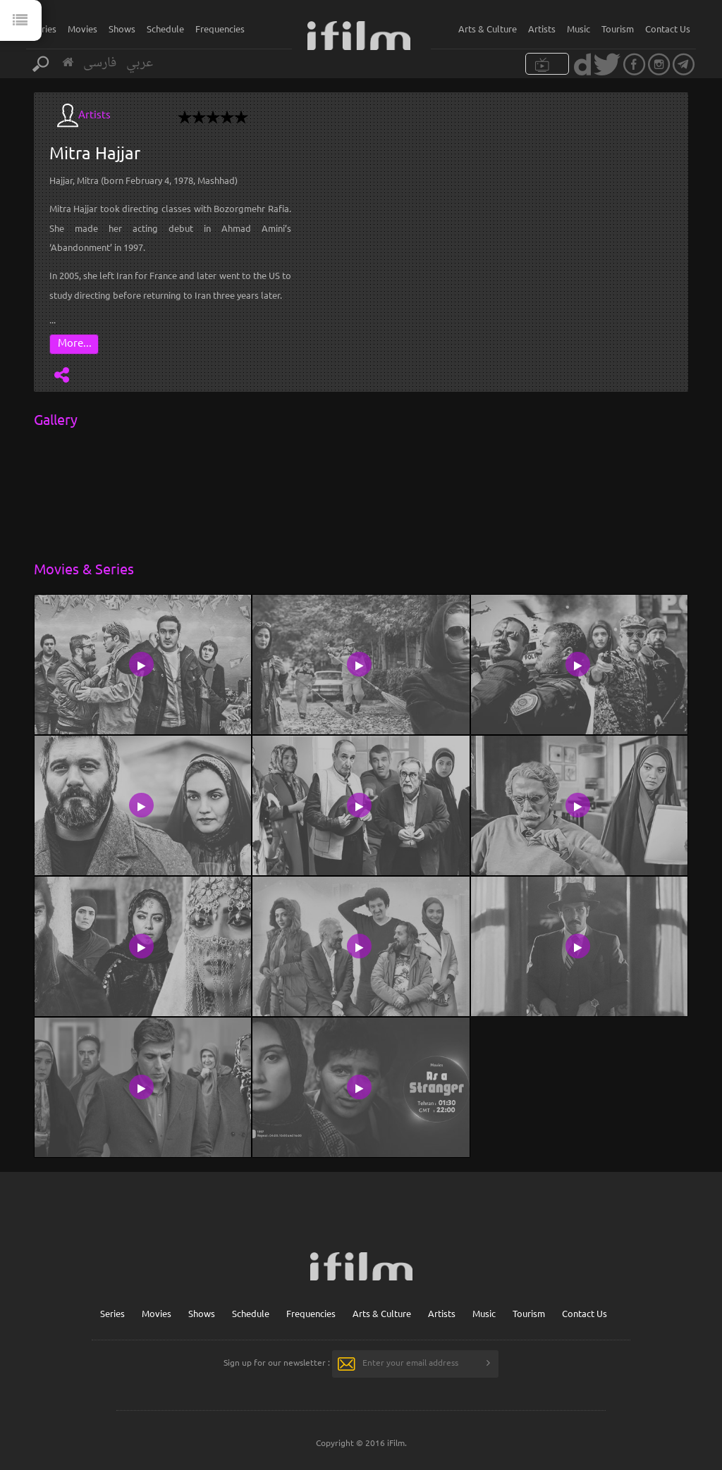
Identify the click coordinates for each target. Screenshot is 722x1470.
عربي (139, 63)
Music (578, 29)
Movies (82, 29)
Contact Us (667, 29)
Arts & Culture (487, 29)
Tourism (617, 29)
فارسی (99, 63)
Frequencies (220, 29)
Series (44, 29)
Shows (122, 29)
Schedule (165, 29)
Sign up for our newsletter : (277, 1362)
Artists (542, 29)
